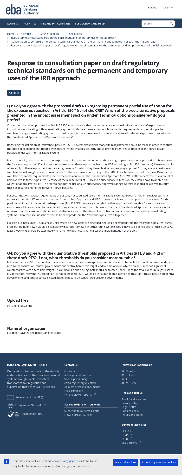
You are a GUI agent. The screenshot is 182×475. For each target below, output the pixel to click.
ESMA (125, 435)
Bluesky (130, 371)
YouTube (131, 383)
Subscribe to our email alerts (81, 411)
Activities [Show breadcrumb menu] (26, 34)
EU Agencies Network (24, 405)
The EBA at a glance (134, 399)
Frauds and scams (132, 415)
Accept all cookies (125, 462)
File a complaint (73, 391)
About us (13, 23)
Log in (167, 7)
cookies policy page (63, 461)
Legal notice (129, 407)
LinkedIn (130, 375)
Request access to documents (82, 387)
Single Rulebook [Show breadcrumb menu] (50, 34)
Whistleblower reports (78, 394)
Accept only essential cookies (159, 462)
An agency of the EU (23, 397)
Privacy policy (130, 403)
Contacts (69, 371)
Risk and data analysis (55, 23)
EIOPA (125, 431)
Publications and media (90, 23)
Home (10, 34)
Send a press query (76, 379)
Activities (30, 23)
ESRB (125, 439)
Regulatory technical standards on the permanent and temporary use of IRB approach (63, 37)
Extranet (152, 7)
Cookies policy (130, 411)
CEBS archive (129, 442)
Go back (14, 93)
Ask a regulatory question (80, 383)
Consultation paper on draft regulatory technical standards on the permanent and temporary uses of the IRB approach (83, 41)
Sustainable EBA (24, 414)
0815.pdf (12, 306)
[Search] (171, 23)
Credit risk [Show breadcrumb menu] (75, 34)
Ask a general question (78, 375)
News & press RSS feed (78, 415)
